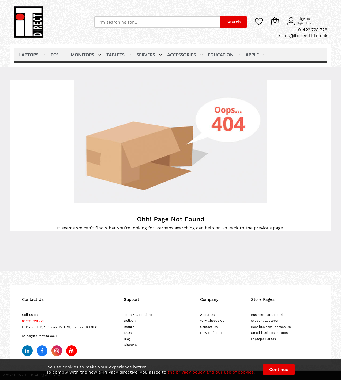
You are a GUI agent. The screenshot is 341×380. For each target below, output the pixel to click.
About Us (207, 315)
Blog (127, 339)
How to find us (211, 333)
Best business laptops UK (271, 327)
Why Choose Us (212, 321)
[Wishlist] (259, 21)
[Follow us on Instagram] (56, 350)
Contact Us (209, 327)
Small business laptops (269, 333)
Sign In (303, 19)
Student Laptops (264, 321)
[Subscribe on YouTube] (71, 350)
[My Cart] (275, 21)
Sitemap (130, 345)
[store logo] (28, 22)
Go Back (229, 227)
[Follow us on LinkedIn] (27, 350)
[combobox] (157, 22)
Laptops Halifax (263, 339)
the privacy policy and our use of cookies (211, 372)
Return (129, 327)
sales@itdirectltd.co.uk (40, 336)
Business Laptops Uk (267, 315)
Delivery (130, 321)
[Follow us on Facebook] (42, 350)
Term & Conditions (138, 315)
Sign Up (304, 23)
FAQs (128, 333)
